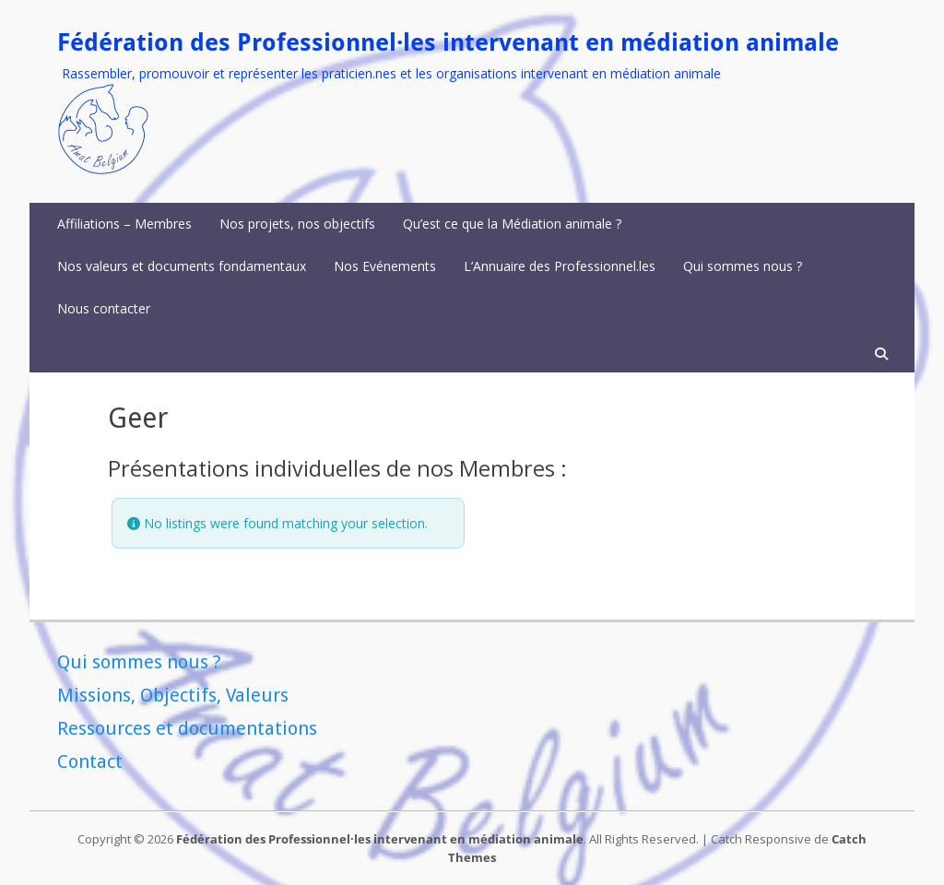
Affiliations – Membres (124, 223)
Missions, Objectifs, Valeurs (173, 695)
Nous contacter (103, 308)
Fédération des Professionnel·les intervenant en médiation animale (448, 42)
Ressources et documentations (187, 728)
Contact (90, 761)
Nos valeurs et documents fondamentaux (181, 266)
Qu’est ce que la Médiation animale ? (512, 223)
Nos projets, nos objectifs (297, 223)
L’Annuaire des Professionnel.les (559, 266)
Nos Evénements (385, 266)
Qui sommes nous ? (742, 266)
